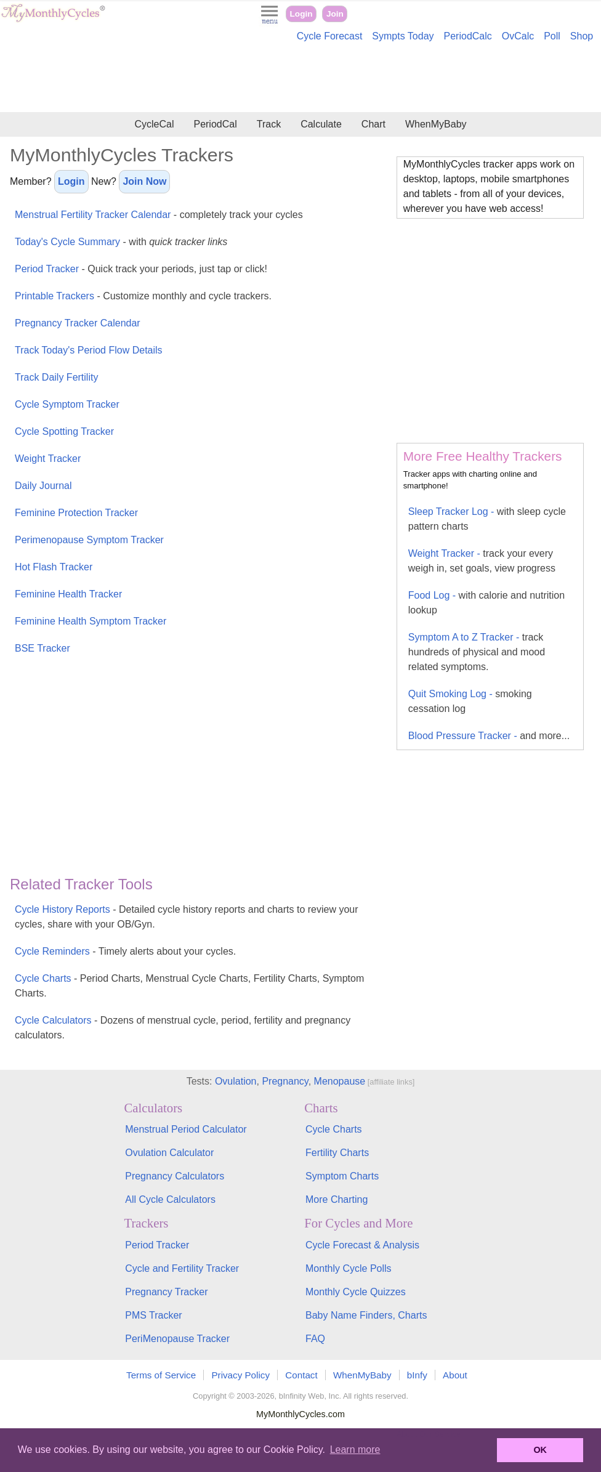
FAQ (315, 1338)
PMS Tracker (153, 1315)
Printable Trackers (143, 296)
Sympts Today (403, 36)
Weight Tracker (48, 458)
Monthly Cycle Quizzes (355, 1292)
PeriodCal (214, 124)
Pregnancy (285, 1081)
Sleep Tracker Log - (487, 519)
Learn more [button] (355, 1449)
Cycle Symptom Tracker (67, 404)
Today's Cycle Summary (121, 242)
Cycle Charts (189, 985)
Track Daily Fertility (56, 377)
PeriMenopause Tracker (177, 1338)
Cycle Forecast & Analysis (362, 1245)
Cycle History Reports (186, 916)
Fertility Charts (337, 1152)
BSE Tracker (42, 648)
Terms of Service (161, 1375)
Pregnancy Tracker (166, 1292)
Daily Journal (43, 485)
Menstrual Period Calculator (185, 1129)
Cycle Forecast (330, 36)
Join (335, 13)
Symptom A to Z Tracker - (476, 652)
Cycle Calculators (182, 1027)
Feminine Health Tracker (68, 594)
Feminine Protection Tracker (76, 513)
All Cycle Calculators (170, 1199)
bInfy (417, 1375)
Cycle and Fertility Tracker (182, 1268)
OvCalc (518, 36)
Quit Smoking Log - (470, 701)
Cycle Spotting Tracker (64, 431)
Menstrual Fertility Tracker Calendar (159, 214)
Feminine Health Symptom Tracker (90, 621)
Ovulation (236, 1081)
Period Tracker (141, 269)
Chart (373, 124)
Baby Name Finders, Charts (366, 1315)
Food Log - (486, 602)
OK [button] (540, 1450)
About (455, 1375)
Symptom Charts (342, 1176)
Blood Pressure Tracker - (489, 735)
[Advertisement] (300, 79)
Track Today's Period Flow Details (89, 350)
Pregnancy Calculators (174, 1176)
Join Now (144, 181)
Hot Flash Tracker (53, 567)
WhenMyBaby (436, 124)
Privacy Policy (240, 1375)
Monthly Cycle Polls (348, 1268)
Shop (581, 36)
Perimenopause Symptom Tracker (89, 540)
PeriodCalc (468, 36)
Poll (552, 36)
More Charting (336, 1199)
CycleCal (154, 124)
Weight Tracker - (481, 560)
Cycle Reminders (125, 951)
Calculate (321, 124)
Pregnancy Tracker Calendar (77, 323)
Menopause (340, 1081)
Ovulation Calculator (169, 1152)
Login (301, 13)
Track (269, 124)
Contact (301, 1375)
